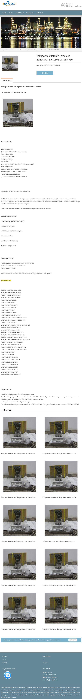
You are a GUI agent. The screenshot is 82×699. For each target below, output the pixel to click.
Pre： (2, 404)
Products (20, 13)
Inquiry (45, 73)
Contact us (5, 663)
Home (6, 50)
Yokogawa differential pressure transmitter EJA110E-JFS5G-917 (21, 404)
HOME (4, 13)
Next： (42, 404)
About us (30, 13)
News (11, 13)
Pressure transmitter (16, 50)
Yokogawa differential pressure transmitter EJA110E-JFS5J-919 (61, 404)
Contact (39, 13)
